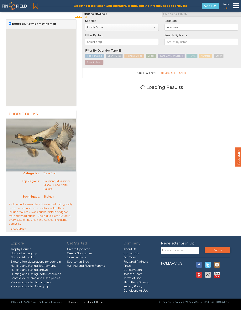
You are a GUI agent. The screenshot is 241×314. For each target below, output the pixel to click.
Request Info (167, 72)
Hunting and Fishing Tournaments (33, 265)
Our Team (130, 257)
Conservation (132, 270)
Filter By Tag (93, 35)
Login (226, 4)
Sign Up (217, 250)
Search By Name (176, 35)
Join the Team (132, 274)
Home (99, 302)
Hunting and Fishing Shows (29, 270)
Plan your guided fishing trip (30, 286)
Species (90, 21)
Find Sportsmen (175, 14)
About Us (129, 249)
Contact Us (131, 253)
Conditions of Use (135, 290)
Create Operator (78, 249)
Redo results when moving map (34, 23)
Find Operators (95, 14)
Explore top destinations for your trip (36, 261)
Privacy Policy (132, 286)
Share (182, 72)
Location (171, 21)
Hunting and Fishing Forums (86, 265)
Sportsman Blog (78, 261)
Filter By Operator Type (103, 50)
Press (127, 265)
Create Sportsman (79, 253)
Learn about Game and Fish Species (35, 278)
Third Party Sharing (136, 282)
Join (226, 8)
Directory (73, 302)
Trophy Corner (21, 249)
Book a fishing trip (23, 257)
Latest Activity (76, 257)
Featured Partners (135, 261)
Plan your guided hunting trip (31, 282)
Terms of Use (132, 278)
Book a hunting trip (24, 253)
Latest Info (87, 302)
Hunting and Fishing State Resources (36, 274)
